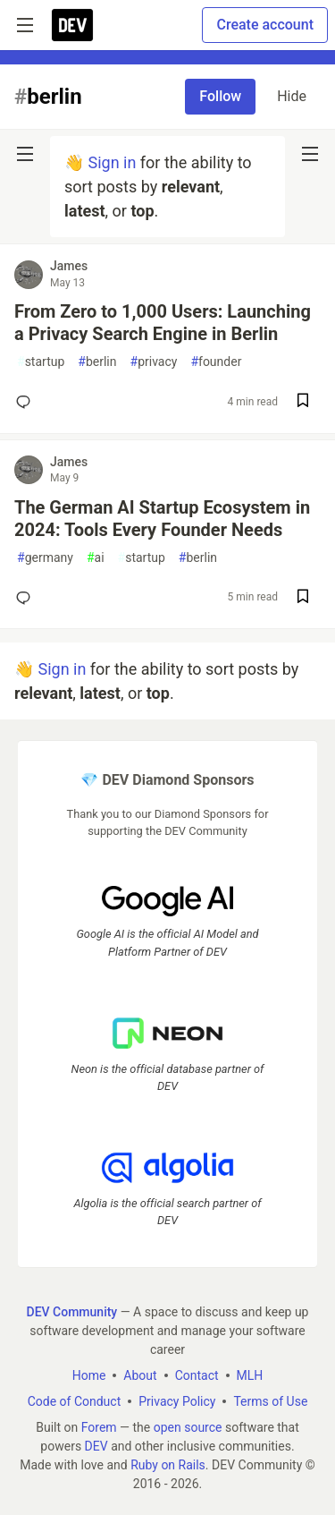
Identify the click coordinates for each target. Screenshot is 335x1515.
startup (40, 362)
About (139, 1375)
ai (96, 558)
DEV (96, 1446)
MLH (250, 1375)
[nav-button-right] (310, 154)
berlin (97, 362)
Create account (265, 24)
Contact (197, 1375)
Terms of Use (270, 1401)
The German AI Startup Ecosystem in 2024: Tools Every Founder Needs (162, 518)
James (69, 266)
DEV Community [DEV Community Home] (72, 1312)
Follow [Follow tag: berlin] (220, 96)
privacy (154, 362)
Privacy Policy (176, 1401)
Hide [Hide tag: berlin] (291, 96)
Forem (99, 1427)
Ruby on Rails (167, 1465)
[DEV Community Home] (72, 25)
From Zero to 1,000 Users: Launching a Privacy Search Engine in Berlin (162, 323)
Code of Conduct (74, 1401)
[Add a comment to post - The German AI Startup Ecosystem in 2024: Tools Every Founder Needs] (26, 597)
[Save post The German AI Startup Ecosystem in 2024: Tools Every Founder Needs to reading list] (303, 598)
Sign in (112, 162)
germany (45, 558)
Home (89, 1375)
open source (188, 1427)
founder (215, 362)
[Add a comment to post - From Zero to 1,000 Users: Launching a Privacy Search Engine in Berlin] (26, 401)
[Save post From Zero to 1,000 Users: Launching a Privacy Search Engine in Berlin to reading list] (303, 402)
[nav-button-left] (25, 154)
